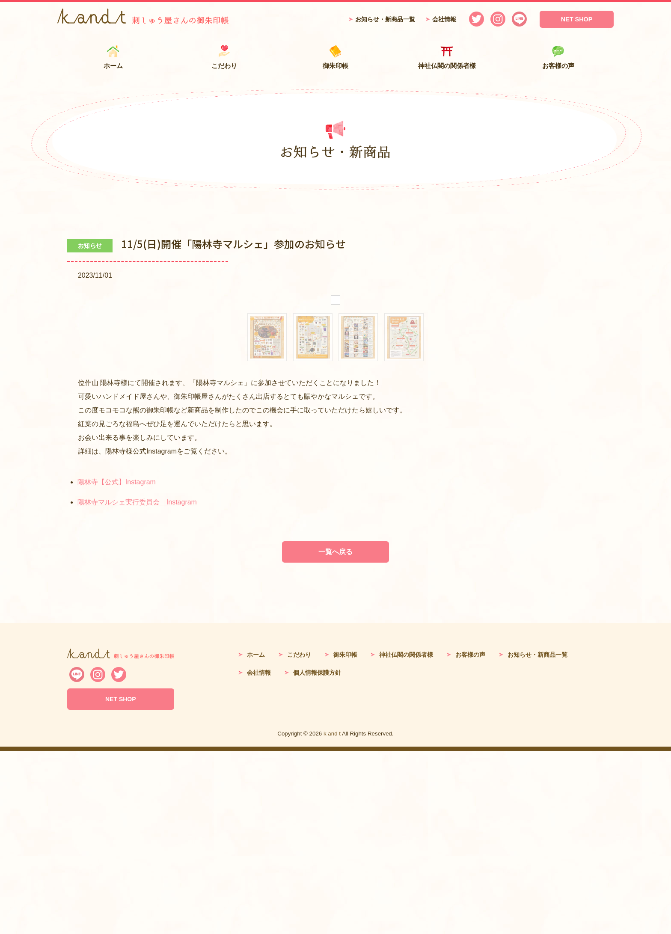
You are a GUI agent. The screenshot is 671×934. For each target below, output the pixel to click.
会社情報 (444, 19)
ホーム (113, 57)
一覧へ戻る (335, 734)
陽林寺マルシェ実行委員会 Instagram (137, 685)
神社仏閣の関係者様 (446, 57)
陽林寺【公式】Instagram (116, 665)
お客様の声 (558, 57)
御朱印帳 (335, 57)
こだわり (224, 57)
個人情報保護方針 (317, 855)
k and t (332, 916)
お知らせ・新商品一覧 (385, 19)
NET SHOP (577, 19)
